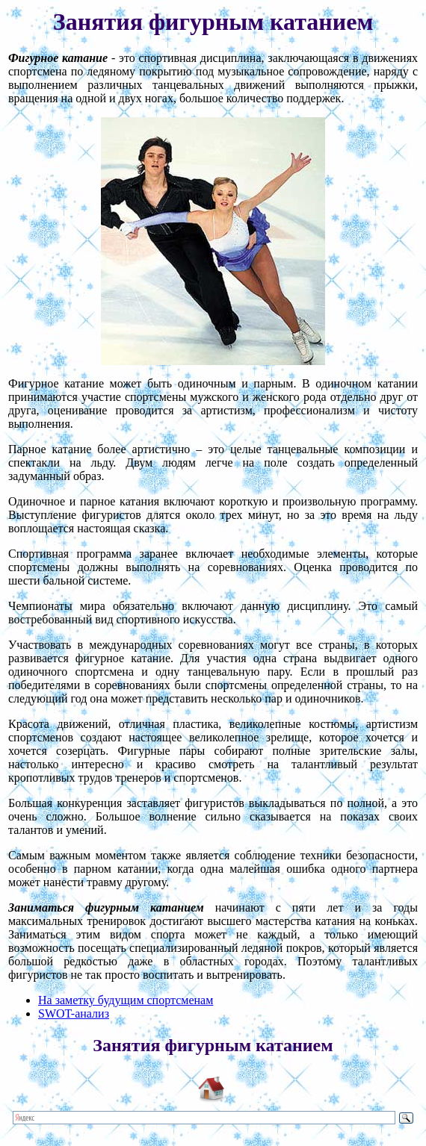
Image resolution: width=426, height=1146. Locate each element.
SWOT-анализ (73, 1013)
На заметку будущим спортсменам (125, 1000)
